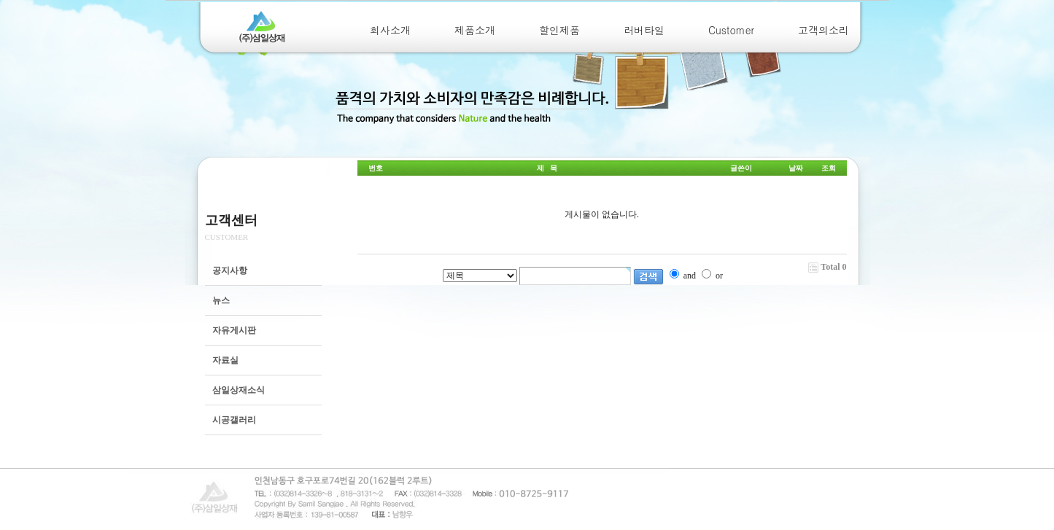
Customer (731, 30)
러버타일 (644, 30)
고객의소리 (823, 30)
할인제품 (559, 30)
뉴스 (221, 300)
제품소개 (474, 30)
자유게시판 (234, 330)
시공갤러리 (234, 420)
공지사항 (229, 270)
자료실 (225, 360)
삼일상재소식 (238, 390)
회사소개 (390, 30)
